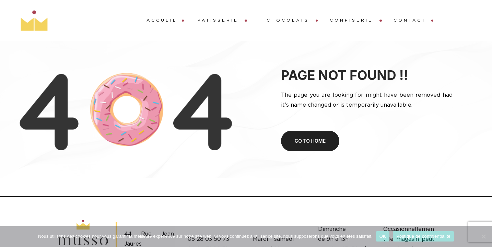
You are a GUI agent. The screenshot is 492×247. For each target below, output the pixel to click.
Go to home (310, 141)
